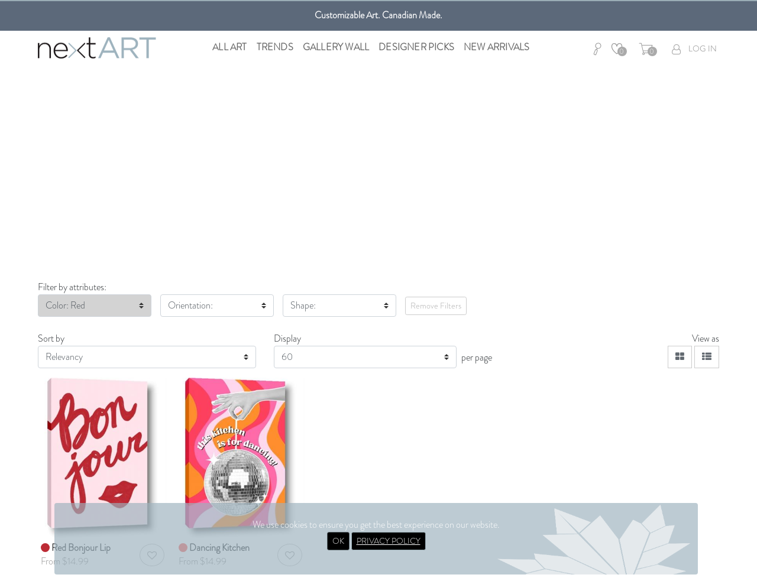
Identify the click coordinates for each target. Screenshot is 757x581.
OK (338, 541)
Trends (275, 47)
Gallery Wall (336, 47)
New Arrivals (496, 47)
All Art (229, 47)
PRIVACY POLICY (388, 541)
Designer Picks (416, 47)
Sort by (51, 338)
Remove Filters (435, 305)
